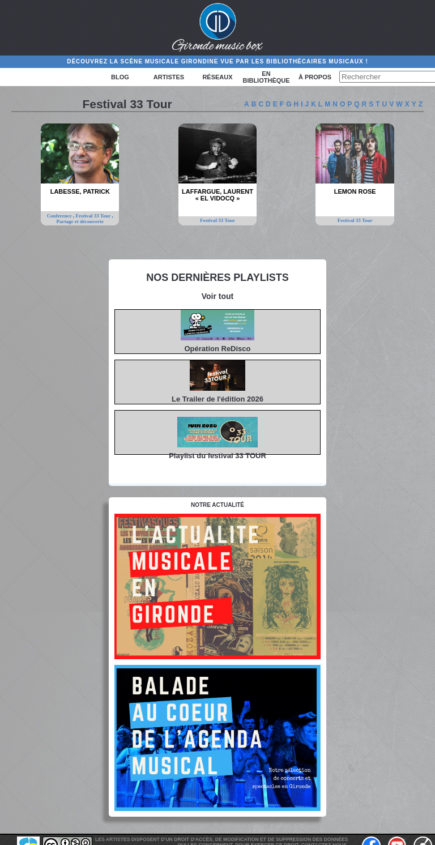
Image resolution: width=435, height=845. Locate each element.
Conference (60, 216)
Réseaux (217, 77)
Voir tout (218, 296)
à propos (314, 77)
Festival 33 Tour (94, 216)
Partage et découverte (80, 221)
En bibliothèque (265, 77)
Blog (120, 77)
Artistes (168, 77)
